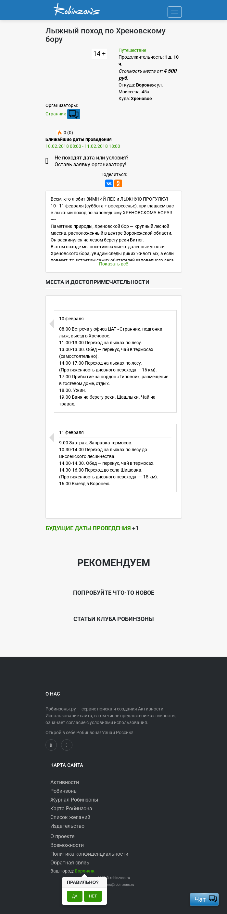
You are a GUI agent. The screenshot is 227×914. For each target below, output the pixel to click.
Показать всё (113, 263)
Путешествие (132, 50)
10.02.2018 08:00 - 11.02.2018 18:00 (82, 146)
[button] (85, 870)
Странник (55, 113)
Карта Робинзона (71, 808)
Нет (93, 896)
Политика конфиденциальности (89, 854)
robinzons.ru (120, 878)
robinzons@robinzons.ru (114, 885)
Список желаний (70, 817)
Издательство (67, 826)
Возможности (67, 845)
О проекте (62, 836)
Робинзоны (64, 791)
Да (74, 896)
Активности (64, 782)
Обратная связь (69, 863)
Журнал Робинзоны (74, 800)
